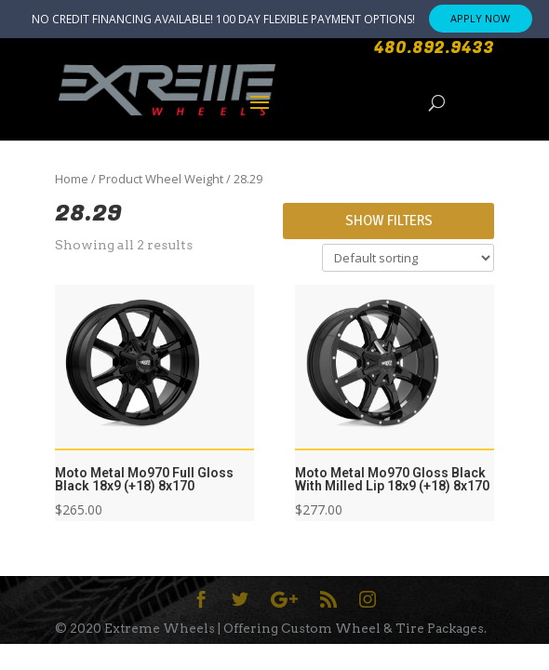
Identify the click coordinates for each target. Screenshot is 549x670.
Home (71, 178)
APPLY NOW (480, 18)
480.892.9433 (434, 48)
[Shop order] (408, 258)
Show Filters (389, 220)
